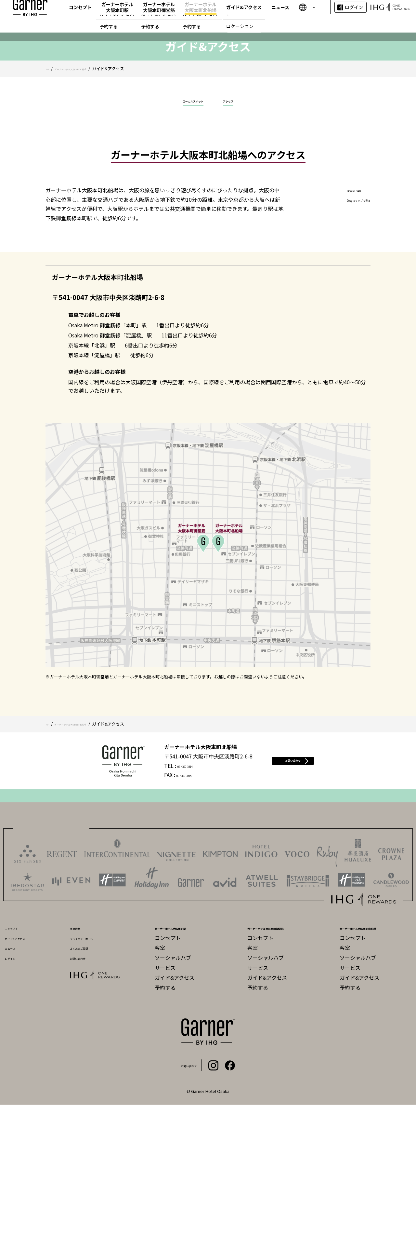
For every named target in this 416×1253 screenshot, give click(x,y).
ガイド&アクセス (244, 16)
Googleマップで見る (346, 348)
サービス (165, 1116)
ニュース (280, 16)
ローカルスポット (188, 247)
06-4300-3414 (172, 914)
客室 (160, 1096)
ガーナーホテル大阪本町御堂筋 (159, 16)
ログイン (354, 16)
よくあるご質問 (88, 1096)
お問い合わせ (292, 909)
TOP (50, 212)
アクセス (238, 247)
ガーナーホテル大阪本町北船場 (200, 16)
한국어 (306, 23)
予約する (165, 1136)
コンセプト (80, 16)
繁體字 (306, 8)
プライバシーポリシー (96, 1086)
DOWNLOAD (336, 338)
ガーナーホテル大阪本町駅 (117, 16)
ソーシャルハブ (173, 1106)
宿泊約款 (80, 1076)
